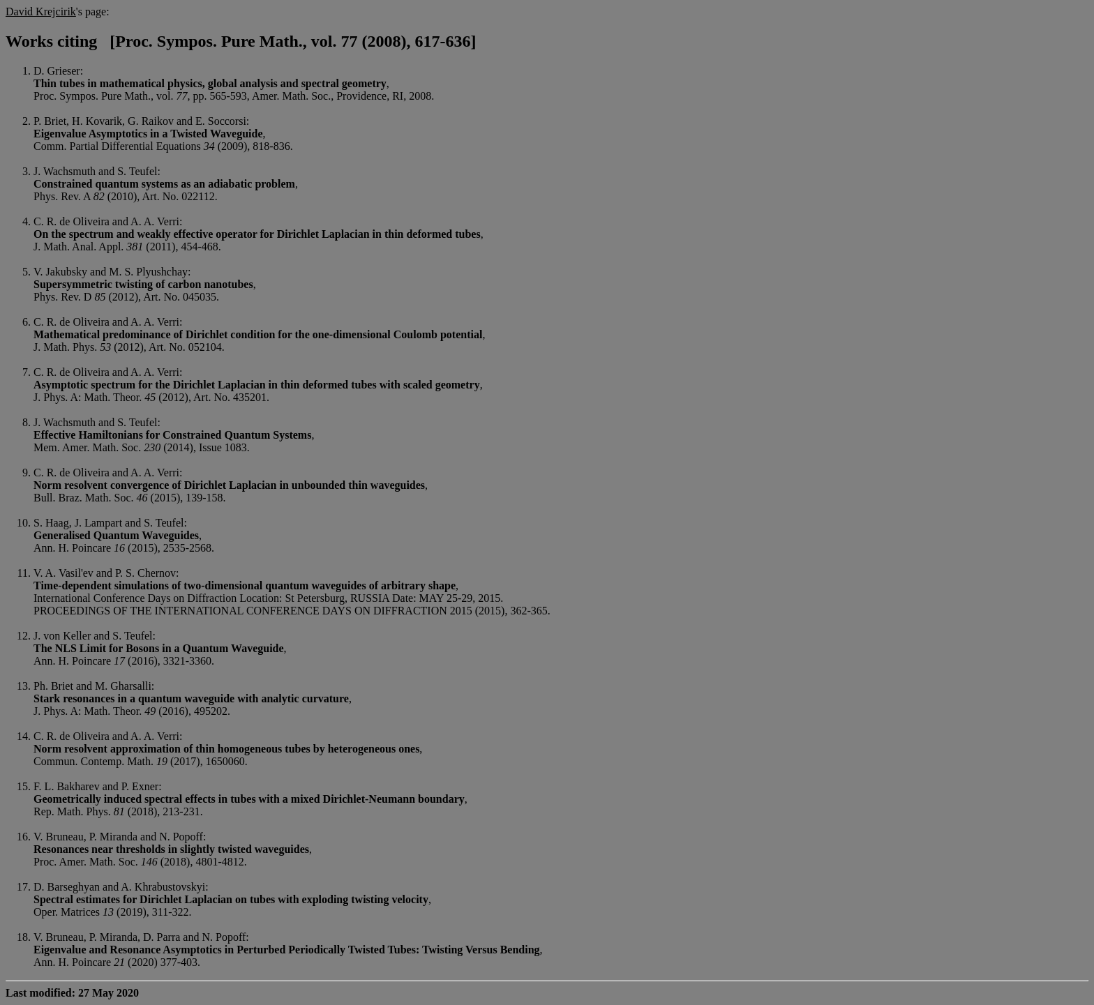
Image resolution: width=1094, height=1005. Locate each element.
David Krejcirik (41, 11)
